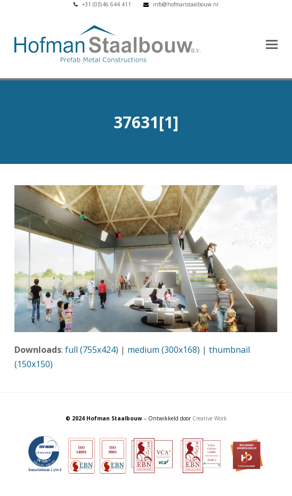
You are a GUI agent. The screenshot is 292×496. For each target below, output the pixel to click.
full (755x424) (91, 350)
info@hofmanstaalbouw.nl (185, 4)
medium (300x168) (163, 350)
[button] (272, 44)
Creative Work (209, 418)
